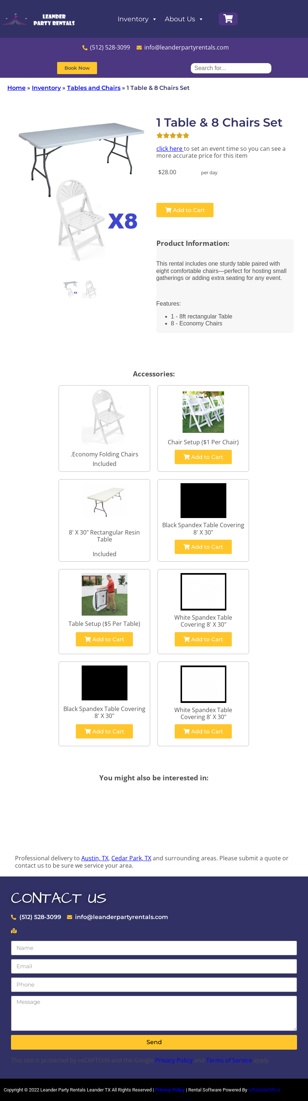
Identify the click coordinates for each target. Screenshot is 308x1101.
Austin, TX (94, 858)
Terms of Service (229, 1060)
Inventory (137, 19)
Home (16, 87)
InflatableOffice (264, 1090)
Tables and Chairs (93, 87)
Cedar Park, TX (131, 858)
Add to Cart (185, 210)
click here (170, 149)
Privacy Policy (174, 1060)
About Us (184, 19)
